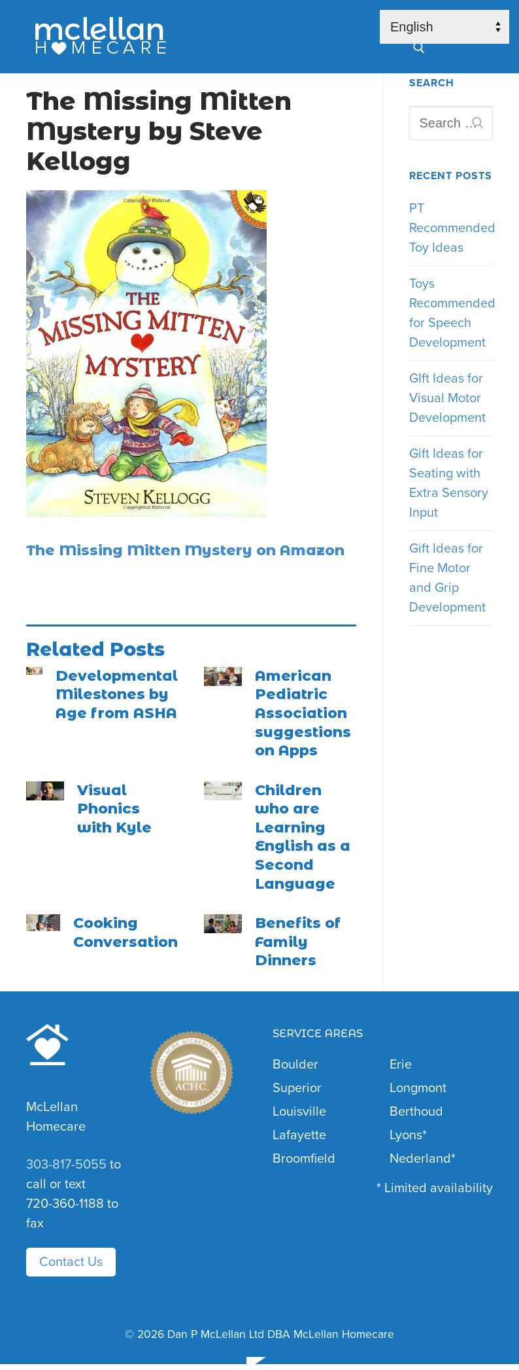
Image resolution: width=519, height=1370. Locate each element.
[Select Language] (444, 27)
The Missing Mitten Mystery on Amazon (185, 550)
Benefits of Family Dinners (298, 941)
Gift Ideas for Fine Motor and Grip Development (447, 578)
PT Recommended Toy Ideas (451, 228)
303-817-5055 (66, 1165)
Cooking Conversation (125, 932)
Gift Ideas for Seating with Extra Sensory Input (448, 483)
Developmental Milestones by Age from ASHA (117, 694)
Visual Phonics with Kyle (114, 808)
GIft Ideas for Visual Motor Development (447, 398)
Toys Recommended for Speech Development (451, 313)
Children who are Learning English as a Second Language (302, 837)
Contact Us (71, 1262)
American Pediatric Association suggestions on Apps (303, 713)
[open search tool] (419, 48)
